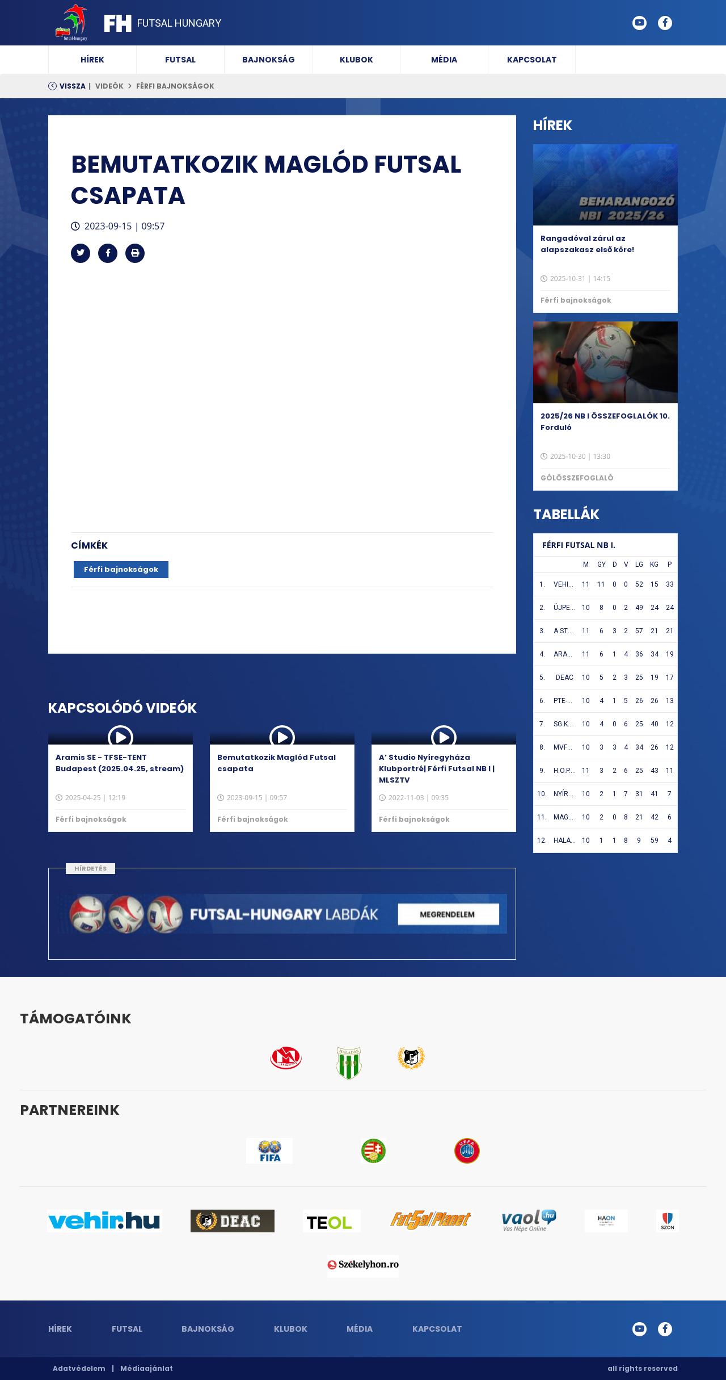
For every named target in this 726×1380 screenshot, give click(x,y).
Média (444, 59)
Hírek (92, 59)
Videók (109, 86)
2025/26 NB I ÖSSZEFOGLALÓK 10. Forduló (605, 422)
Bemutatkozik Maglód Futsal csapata (276, 763)
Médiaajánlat (146, 1368)
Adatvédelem (79, 1368)
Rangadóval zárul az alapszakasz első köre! (587, 244)
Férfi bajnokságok (175, 86)
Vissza (73, 86)
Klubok (356, 59)
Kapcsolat (532, 59)
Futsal (180, 59)
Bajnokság (268, 59)
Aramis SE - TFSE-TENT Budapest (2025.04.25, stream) (120, 763)
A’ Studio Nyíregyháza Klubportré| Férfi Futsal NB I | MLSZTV (437, 768)
